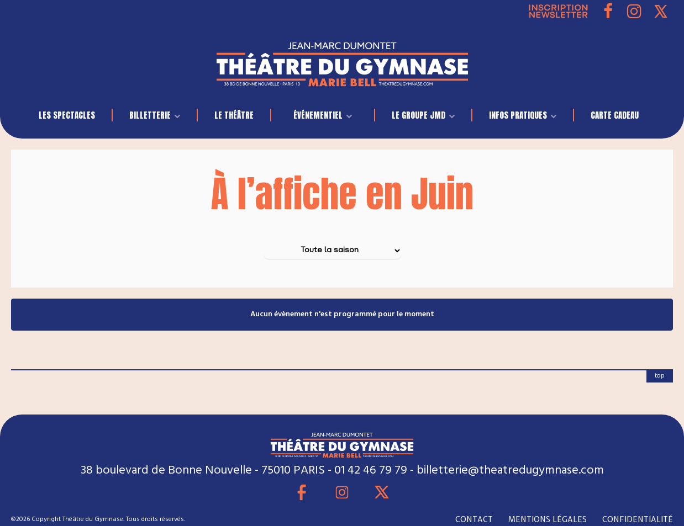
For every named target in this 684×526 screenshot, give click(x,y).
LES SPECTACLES (67, 115)
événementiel (318, 115)
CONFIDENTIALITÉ (637, 519)
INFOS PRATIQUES (518, 115)
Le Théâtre (234, 115)
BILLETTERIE (150, 115)
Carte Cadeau (615, 115)
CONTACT (474, 519)
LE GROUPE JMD (418, 115)
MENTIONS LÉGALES (547, 519)
